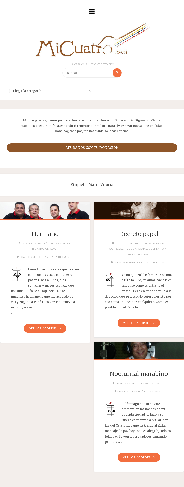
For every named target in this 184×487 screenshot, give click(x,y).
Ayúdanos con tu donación (92, 148)
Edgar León (152, 391)
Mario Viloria (58, 243)
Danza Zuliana (130, 391)
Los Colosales (34, 243)
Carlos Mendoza (33, 256)
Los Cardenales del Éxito (145, 248)
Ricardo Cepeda (44, 248)
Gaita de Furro (61, 256)
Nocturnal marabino (139, 373)
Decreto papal (139, 234)
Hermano (45, 234)
